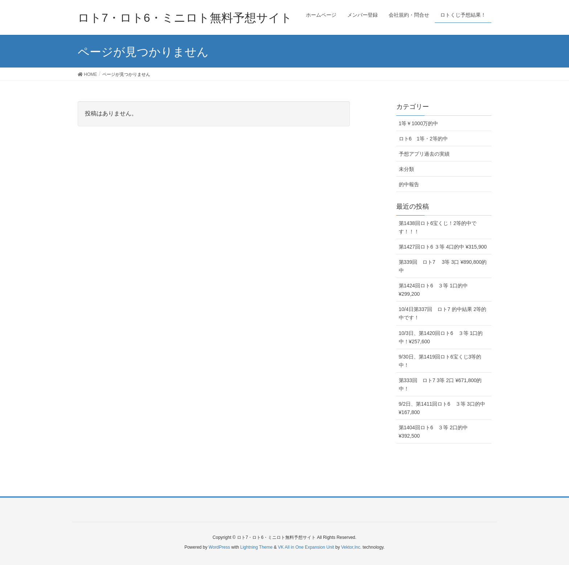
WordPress (219, 547)
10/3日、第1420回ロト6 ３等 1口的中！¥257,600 (441, 337)
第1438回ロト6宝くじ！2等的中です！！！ (438, 227)
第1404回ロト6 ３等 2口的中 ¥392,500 (433, 432)
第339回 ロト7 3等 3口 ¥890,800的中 (443, 266)
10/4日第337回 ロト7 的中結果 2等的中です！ (443, 313)
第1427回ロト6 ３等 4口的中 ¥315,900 (443, 247)
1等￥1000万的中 (418, 123)
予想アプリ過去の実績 (424, 154)
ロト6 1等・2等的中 (423, 139)
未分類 (406, 169)
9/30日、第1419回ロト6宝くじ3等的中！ (440, 361)
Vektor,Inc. (351, 547)
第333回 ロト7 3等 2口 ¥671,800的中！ (440, 384)
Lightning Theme (256, 547)
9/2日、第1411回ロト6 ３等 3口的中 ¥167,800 (442, 408)
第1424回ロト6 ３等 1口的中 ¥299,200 (433, 290)
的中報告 (409, 184)
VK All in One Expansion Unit (306, 547)
